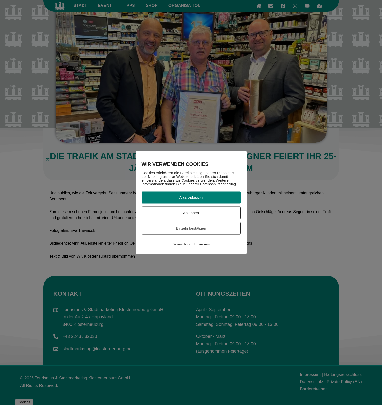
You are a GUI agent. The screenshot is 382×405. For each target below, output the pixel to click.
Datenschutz (181, 244)
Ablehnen (191, 212)
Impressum (202, 244)
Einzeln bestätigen (191, 228)
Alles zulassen (191, 197)
